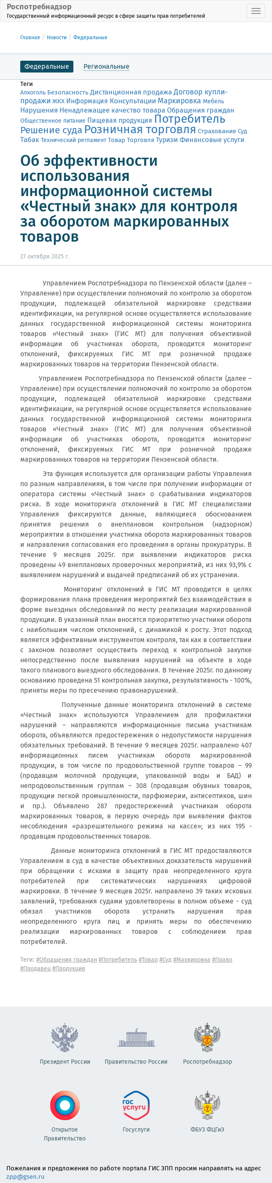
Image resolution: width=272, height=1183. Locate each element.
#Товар (148, 959)
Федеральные (90, 37)
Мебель (213, 101)
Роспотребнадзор (106, 10)
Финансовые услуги (212, 140)
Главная (30, 37)
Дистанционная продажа (131, 92)
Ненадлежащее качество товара (112, 110)
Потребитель (189, 119)
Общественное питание (53, 120)
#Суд (165, 959)
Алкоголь (33, 92)
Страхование (217, 131)
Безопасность (68, 92)
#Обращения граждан (66, 959)
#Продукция (68, 968)
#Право (222, 959)
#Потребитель (118, 959)
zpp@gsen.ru (25, 1176)
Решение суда (51, 130)
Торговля (140, 140)
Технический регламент (73, 140)
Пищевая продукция (119, 120)
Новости (57, 37)
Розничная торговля (140, 129)
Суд (242, 131)
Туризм (167, 140)
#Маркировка (191, 959)
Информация (87, 101)
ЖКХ (58, 101)
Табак (29, 139)
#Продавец (35, 968)
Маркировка (179, 101)
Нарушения (39, 110)
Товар (116, 140)
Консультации (133, 101)
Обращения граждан (200, 110)
